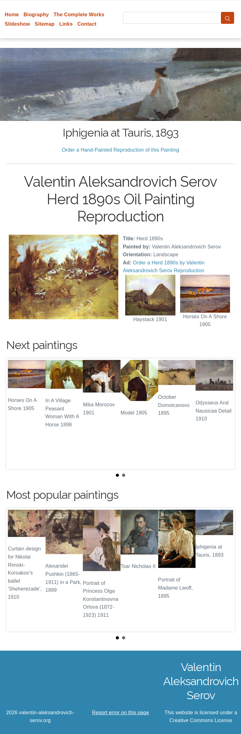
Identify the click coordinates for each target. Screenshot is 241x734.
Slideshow (17, 24)
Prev (16, 414)
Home (12, 14)
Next (225, 414)
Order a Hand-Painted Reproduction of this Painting (120, 150)
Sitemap (45, 24)
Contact (87, 24)
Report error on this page (120, 712)
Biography (36, 14)
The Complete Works (79, 14)
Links (66, 24)
